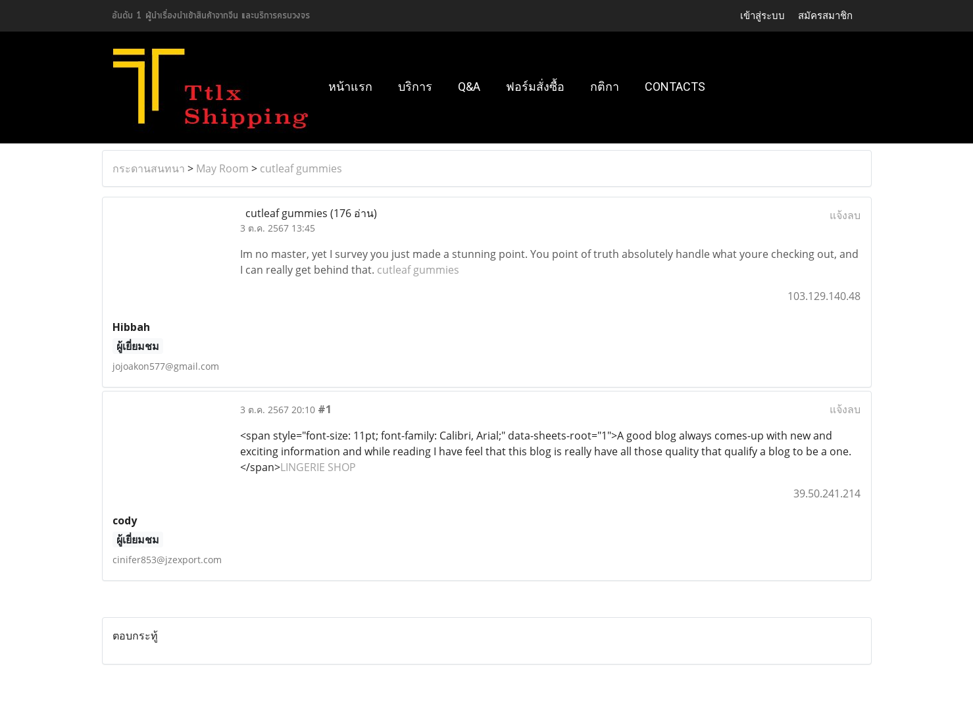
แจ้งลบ (845, 215)
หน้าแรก (350, 86)
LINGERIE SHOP (318, 467)
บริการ (415, 86)
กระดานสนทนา (148, 168)
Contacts (675, 86)
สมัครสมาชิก (825, 16)
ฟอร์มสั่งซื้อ (535, 86)
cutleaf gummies (301, 168)
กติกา (604, 86)
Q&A (469, 86)
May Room (222, 168)
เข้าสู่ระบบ (762, 16)
